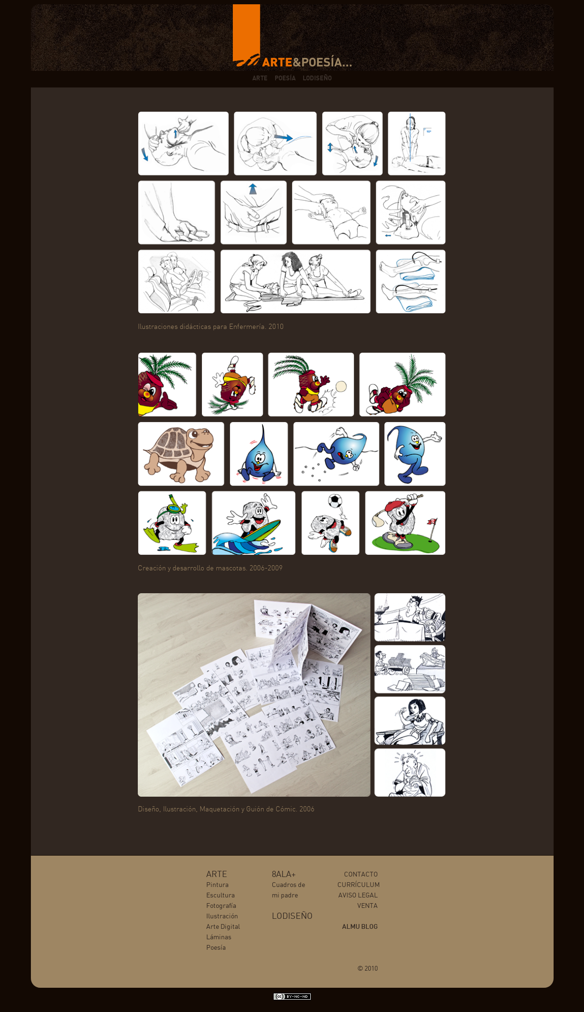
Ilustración (222, 916)
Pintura (217, 885)
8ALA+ (284, 874)
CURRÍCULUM (358, 885)
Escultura (220, 895)
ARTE (260, 79)
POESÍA (285, 79)
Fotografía (221, 906)
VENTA (367, 906)
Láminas (218, 937)
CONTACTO (361, 874)
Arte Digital (223, 927)
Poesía (216, 948)
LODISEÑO (317, 79)
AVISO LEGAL (358, 895)
